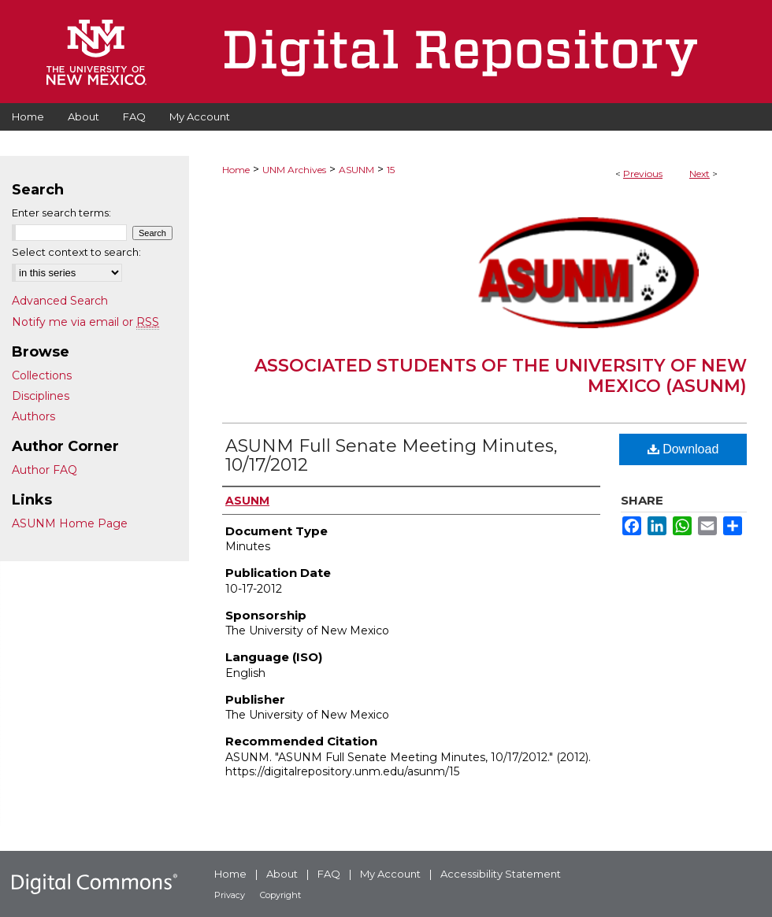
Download (683, 449)
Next (699, 173)
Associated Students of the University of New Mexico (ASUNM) (500, 376)
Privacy (229, 894)
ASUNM (356, 170)
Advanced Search (60, 301)
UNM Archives (294, 170)
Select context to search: (76, 252)
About (282, 873)
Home (236, 170)
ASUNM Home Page (70, 523)
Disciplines (40, 396)
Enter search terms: (61, 212)
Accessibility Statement (500, 873)
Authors (33, 416)
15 (391, 170)
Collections (42, 375)
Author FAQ (44, 470)
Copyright (280, 894)
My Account (390, 873)
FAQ (328, 873)
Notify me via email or (85, 322)
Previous (643, 173)
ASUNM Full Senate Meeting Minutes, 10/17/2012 (391, 455)
